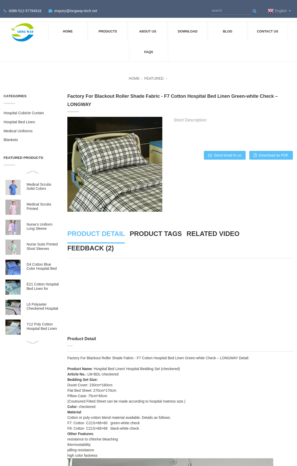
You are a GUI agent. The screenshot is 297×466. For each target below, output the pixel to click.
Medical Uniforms (18, 125)
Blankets (11, 134)
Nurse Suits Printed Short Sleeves (42, 240)
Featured (154, 72)
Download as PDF (274, 149)
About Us (147, 25)
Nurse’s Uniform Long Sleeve (39, 220)
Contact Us (267, 25)
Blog (227, 25)
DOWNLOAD (188, 25)
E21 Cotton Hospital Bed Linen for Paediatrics (43, 280)
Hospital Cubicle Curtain (24, 107)
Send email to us (225, 149)
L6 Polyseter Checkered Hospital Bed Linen (42, 300)
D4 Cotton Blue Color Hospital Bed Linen (42, 260)
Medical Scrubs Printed (39, 200)
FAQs (148, 46)
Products (108, 25)
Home (68, 25)
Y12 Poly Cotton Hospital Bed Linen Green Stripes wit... (42, 320)
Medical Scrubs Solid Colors (39, 180)
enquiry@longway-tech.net (74, 8)
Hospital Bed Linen (19, 116)
